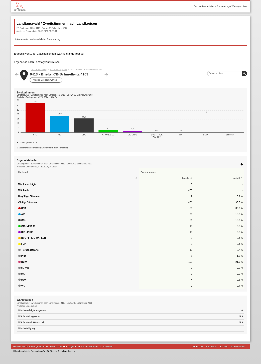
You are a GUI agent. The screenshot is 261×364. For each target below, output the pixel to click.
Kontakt (224, 346)
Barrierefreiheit (238, 346)
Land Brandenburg (39, 69)
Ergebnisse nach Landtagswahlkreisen (37, 62)
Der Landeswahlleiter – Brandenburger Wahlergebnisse (220, 6)
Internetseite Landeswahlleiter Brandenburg (37, 39)
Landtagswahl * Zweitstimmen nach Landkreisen (56, 23)
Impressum (211, 346)
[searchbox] (227, 73)
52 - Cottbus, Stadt (58, 69)
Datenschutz (197, 346)
